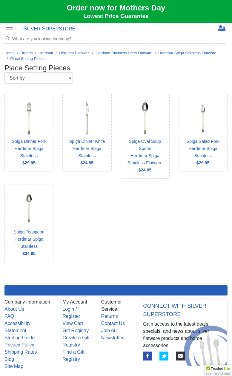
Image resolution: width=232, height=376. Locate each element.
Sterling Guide (19, 337)
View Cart (72, 323)
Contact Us (113, 323)
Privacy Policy (19, 344)
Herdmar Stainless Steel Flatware (124, 53)
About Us (14, 309)
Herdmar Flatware (74, 53)
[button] (218, 370)
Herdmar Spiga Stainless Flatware (187, 53)
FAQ (9, 316)
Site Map (13, 366)
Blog (9, 359)
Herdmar (46, 53)
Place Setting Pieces (27, 58)
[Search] (114, 39)
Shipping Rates (20, 352)
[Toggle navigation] (9, 27)
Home (9, 53)
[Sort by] (38, 78)
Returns (109, 316)
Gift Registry (75, 330)
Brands (27, 53)
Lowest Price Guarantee (116, 16)
